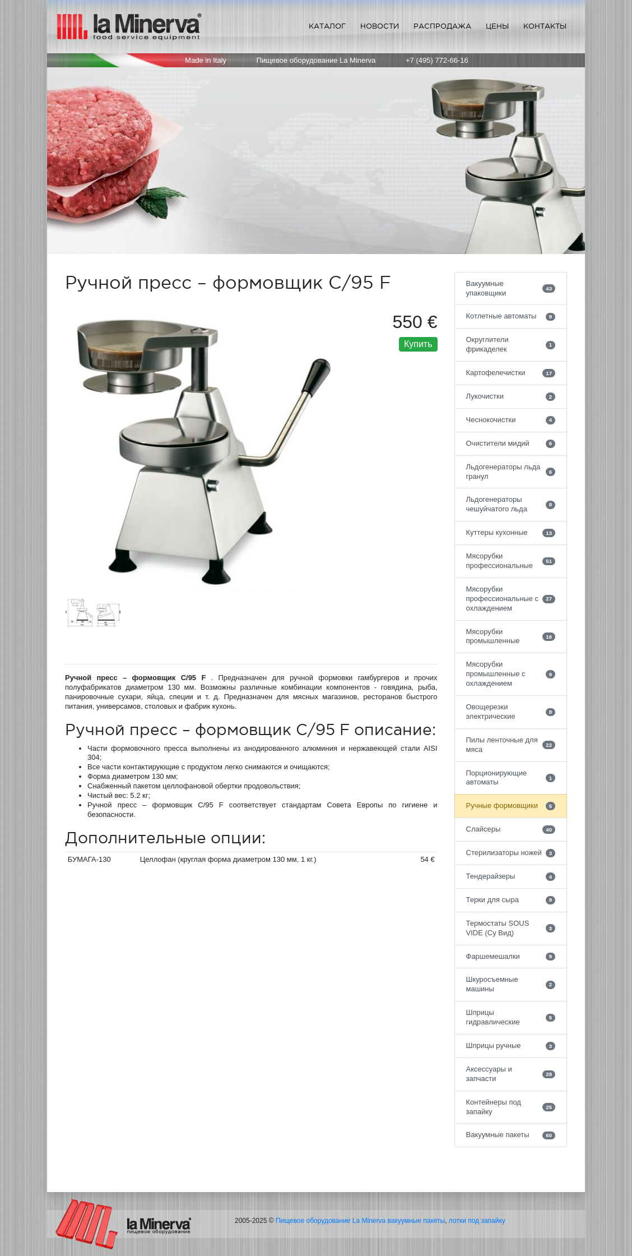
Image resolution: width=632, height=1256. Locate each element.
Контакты (544, 26)
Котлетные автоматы (511, 316)
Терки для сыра (511, 899)
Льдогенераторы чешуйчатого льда (511, 504)
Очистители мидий (511, 443)
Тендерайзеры (511, 876)
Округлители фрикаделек (511, 344)
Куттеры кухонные (511, 532)
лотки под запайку (477, 1221)
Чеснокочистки (511, 419)
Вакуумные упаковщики (511, 288)
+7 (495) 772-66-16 (437, 60)
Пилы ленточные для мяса (511, 745)
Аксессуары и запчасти (511, 1074)
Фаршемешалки (511, 956)
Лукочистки (511, 396)
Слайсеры (511, 829)
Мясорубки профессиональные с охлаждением (511, 598)
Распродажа (442, 26)
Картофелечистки (511, 372)
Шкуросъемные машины (511, 984)
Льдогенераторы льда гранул (511, 472)
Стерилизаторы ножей (511, 852)
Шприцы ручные (511, 1045)
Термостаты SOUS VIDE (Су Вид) (511, 928)
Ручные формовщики (511, 805)
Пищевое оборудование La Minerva (330, 1221)
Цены (497, 26)
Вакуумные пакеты (511, 1134)
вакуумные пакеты (416, 1221)
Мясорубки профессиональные (511, 561)
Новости (379, 26)
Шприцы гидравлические (511, 1017)
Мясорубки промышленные (511, 636)
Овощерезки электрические (511, 712)
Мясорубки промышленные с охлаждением (511, 673)
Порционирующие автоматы (511, 778)
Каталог (327, 26)
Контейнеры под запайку (511, 1107)
